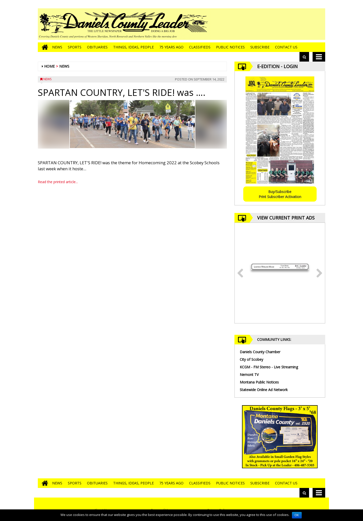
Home (49, 66)
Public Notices (230, 47)
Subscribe (259, 47)
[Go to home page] (43, 47)
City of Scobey (251, 359)
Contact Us (286, 47)
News (57, 47)
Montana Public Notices (259, 382)
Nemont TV (249, 374)
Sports (74, 47)
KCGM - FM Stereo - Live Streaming (269, 367)
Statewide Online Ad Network (264, 389)
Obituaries (97, 47)
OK (297, 515)
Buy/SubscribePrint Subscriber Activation (280, 194)
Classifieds (199, 47)
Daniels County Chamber (260, 351)
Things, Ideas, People (133, 47)
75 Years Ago (171, 47)
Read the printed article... (58, 181)
